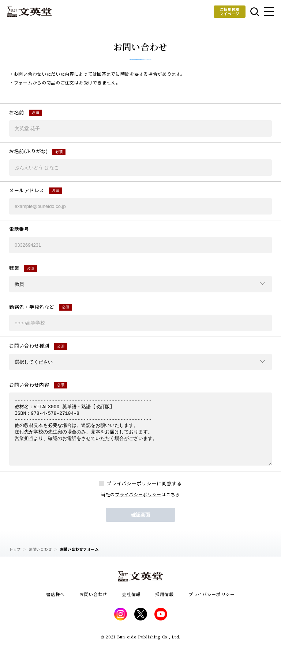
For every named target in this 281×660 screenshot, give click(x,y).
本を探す (254, 11)
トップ (15, 549)
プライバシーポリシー (138, 494)
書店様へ (55, 594)
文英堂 (29, 12)
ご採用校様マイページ (230, 11)
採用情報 (164, 594)
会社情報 (131, 594)
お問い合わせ (40, 549)
